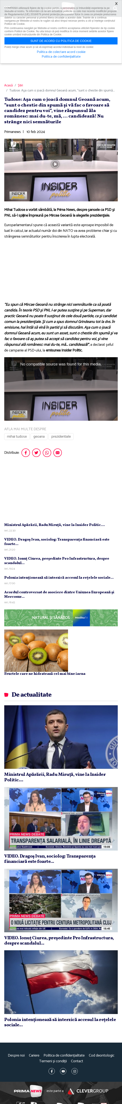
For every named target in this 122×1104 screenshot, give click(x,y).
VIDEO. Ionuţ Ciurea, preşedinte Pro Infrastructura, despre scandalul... (56, 561)
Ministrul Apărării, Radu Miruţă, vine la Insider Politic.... (54, 525)
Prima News (28, 1091)
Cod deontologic (101, 1055)
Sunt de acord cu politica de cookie (61, 41)
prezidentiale (61, 436)
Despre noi (16, 1055)
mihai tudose (17, 436)
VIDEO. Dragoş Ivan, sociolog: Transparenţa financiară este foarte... (56, 541)
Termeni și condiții (53, 1061)
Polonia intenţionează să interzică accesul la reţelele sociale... (59, 577)
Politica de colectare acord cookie (61, 52)
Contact (77, 1061)
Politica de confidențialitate (64, 1055)
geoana (39, 436)
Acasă (8, 85)
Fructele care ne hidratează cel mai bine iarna (44, 674)
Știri (20, 85)
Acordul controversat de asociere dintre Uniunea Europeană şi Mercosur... (59, 594)
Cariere (34, 1055)
